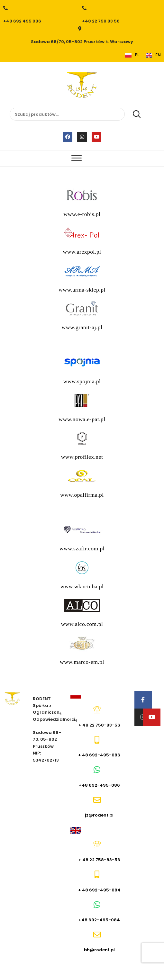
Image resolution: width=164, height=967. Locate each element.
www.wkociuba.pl (82, 586)
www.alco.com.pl (82, 624)
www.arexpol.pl (82, 252)
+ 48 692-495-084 (99, 890)
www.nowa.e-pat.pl (82, 419)
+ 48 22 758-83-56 (99, 725)
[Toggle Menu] (76, 158)
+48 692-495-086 (99, 785)
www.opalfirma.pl (82, 495)
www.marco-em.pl (82, 662)
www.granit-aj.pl (82, 327)
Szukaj (133, 114)
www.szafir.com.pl (82, 548)
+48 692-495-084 (99, 920)
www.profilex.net (82, 457)
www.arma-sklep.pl (82, 289)
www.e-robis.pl (81, 214)
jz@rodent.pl (99, 815)
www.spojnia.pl (82, 381)
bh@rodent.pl (99, 950)
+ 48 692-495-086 (99, 755)
